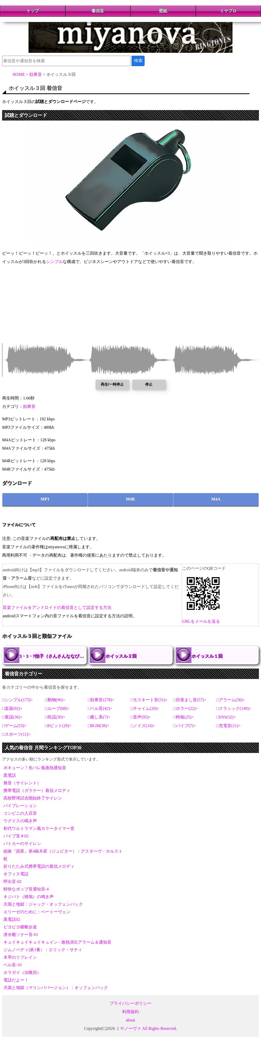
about (130, 1020)
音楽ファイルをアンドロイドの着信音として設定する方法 (57, 607)
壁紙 (163, 11)
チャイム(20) (145, 708)
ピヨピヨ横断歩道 (20, 927)
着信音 (98, 11)
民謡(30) (55, 717)
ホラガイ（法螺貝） (22, 972)
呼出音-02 (12, 881)
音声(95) (141, 717)
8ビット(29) (58, 725)
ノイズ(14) (143, 725)
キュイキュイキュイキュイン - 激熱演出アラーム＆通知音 (57, 942)
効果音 (29, 406)
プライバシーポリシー (130, 1003)
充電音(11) (228, 725)
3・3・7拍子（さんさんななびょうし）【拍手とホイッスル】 (80, 656)
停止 (148, 384)
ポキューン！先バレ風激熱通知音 (34, 768)
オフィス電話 (16, 874)
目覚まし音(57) (190, 700)
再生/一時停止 (112, 384)
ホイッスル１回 (207, 656)
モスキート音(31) (149, 700)
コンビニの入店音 (20, 813)
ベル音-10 (12, 965)
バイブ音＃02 (16, 836)
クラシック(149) (234, 708)
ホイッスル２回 (121, 656)
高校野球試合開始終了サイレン (32, 798)
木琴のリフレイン (20, 957)
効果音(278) (101, 700)
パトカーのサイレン (22, 843)
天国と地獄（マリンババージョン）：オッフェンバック (55, 987)
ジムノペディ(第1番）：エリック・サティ (42, 949)
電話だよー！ (16, 980)
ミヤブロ (228, 11)
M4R (130, 499)
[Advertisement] (130, 306)
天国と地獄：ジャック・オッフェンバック (43, 904)
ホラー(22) (186, 708)
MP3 (45, 499)
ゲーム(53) (14, 725)
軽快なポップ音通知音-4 (26, 889)
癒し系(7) (99, 717)
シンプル (54, 261)
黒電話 (9, 775)
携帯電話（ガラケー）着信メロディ (36, 790)
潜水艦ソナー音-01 (20, 934)
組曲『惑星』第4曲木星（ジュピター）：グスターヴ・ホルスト (63, 851)
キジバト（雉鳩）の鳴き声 (28, 896)
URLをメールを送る (201, 621)
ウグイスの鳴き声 (20, 821)
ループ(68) (57, 708)
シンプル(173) (18, 700)
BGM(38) (98, 725)
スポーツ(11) (16, 734)
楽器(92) (12, 708)
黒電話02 (11, 919)
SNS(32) (226, 717)
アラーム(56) (231, 700)
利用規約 (130, 1011)
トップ (32, 11)
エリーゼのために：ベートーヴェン (36, 912)
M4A (216, 499)
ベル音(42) (100, 708)
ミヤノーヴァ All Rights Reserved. (146, 1028)
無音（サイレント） (22, 783)
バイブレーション (20, 805)
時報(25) (183, 717)
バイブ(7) (185, 725)
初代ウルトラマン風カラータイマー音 (39, 828)
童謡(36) (12, 717)
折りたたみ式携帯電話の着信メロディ (39, 866)
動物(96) (55, 700)
